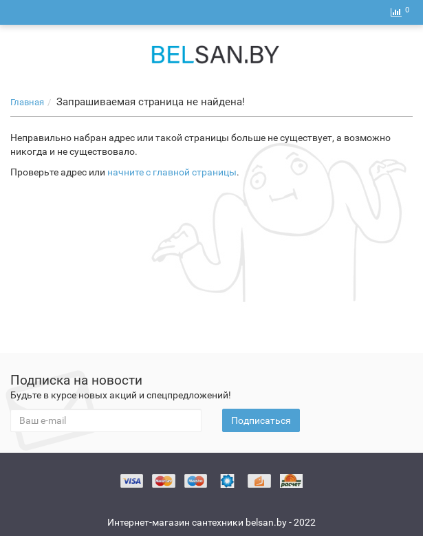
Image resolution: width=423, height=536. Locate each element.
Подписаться (261, 420)
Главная (27, 102)
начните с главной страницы (172, 172)
